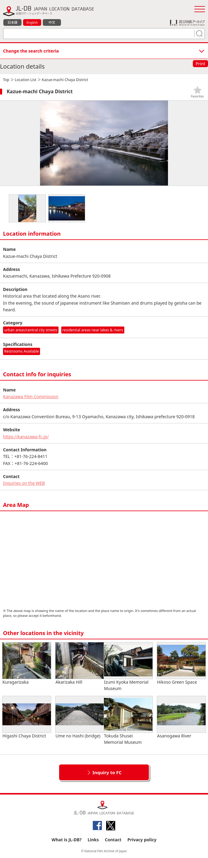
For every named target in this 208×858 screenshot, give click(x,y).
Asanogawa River (181, 717)
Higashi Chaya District (26, 717)
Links (93, 840)
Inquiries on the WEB (24, 483)
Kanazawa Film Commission (30, 396)
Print (200, 64)
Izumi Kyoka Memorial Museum (128, 666)
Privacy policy (141, 840)
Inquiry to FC (107, 772)
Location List (25, 79)
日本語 (13, 22)
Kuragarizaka (26, 663)
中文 (52, 22)
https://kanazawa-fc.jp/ (26, 436)
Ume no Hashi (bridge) (79, 717)
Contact (113, 840)
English (32, 22)
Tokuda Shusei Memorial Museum (128, 720)
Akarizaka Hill (79, 663)
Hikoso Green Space (181, 663)
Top (6, 79)
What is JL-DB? (67, 840)
